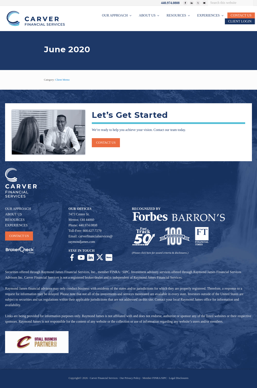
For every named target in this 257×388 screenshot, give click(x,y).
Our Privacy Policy (130, 378)
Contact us (105, 142)
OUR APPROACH (18, 209)
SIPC (125, 272)
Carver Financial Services (104, 378)
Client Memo (62, 79)
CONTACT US (19, 236)
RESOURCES (15, 220)
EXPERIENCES (16, 225)
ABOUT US (13, 214)
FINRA (115, 272)
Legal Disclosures (178, 378)
